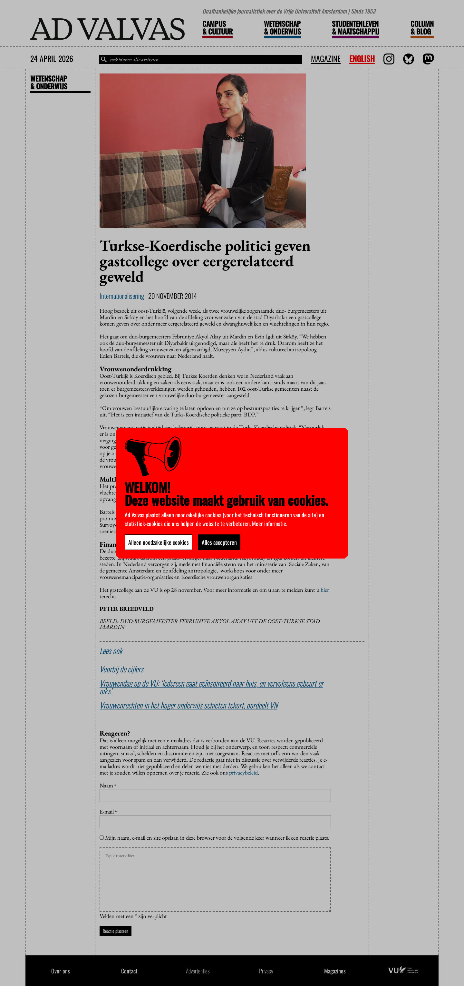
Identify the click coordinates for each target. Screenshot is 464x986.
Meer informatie (269, 523)
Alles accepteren (219, 542)
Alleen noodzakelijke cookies (158, 542)
